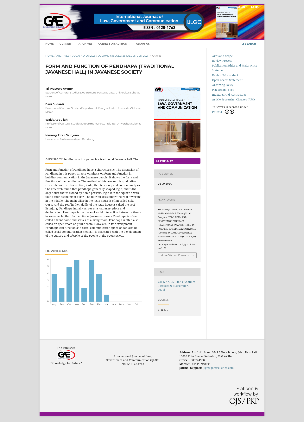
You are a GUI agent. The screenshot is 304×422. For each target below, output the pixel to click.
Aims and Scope (222, 56)
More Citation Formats (175, 255)
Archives (85, 43)
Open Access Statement (227, 80)
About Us (143, 43)
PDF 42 (166, 161)
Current (66, 43)
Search (249, 43)
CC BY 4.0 (223, 112)
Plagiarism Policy (223, 90)
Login (255, 6)
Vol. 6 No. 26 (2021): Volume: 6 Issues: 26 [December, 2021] (110, 55)
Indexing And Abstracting (229, 94)
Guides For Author (113, 43)
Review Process (222, 60)
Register (241, 6)
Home (49, 43)
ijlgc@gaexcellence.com (218, 368)
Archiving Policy (222, 85)
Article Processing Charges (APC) (233, 99)
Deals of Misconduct (225, 75)
